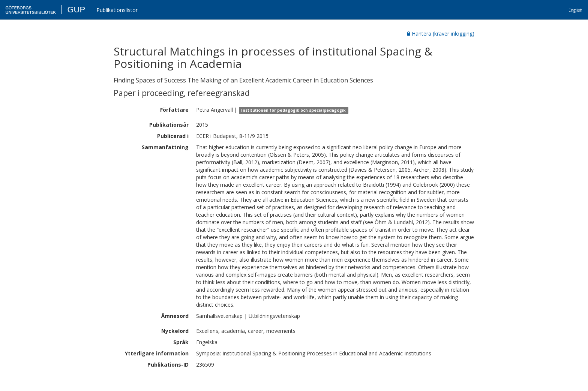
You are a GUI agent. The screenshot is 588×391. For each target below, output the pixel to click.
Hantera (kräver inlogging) (440, 33)
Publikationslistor (117, 9)
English (575, 10)
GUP (76, 9)
